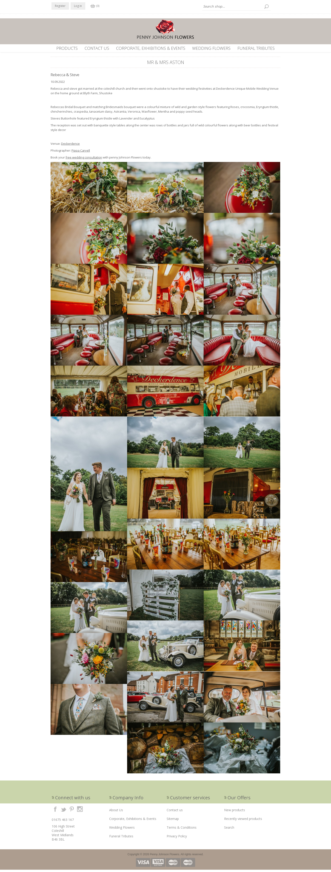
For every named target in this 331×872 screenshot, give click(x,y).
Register (60, 6)
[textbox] (236, 6)
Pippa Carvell (80, 153)
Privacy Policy (177, 838)
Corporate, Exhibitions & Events (150, 48)
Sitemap (173, 821)
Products (67, 48)
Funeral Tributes (256, 48)
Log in (78, 6)
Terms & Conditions (182, 830)
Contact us (97, 48)
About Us (116, 812)
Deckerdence (70, 146)
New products (234, 812)
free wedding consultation (84, 160)
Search (229, 830)
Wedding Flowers (211, 48)
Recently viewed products (243, 821)
